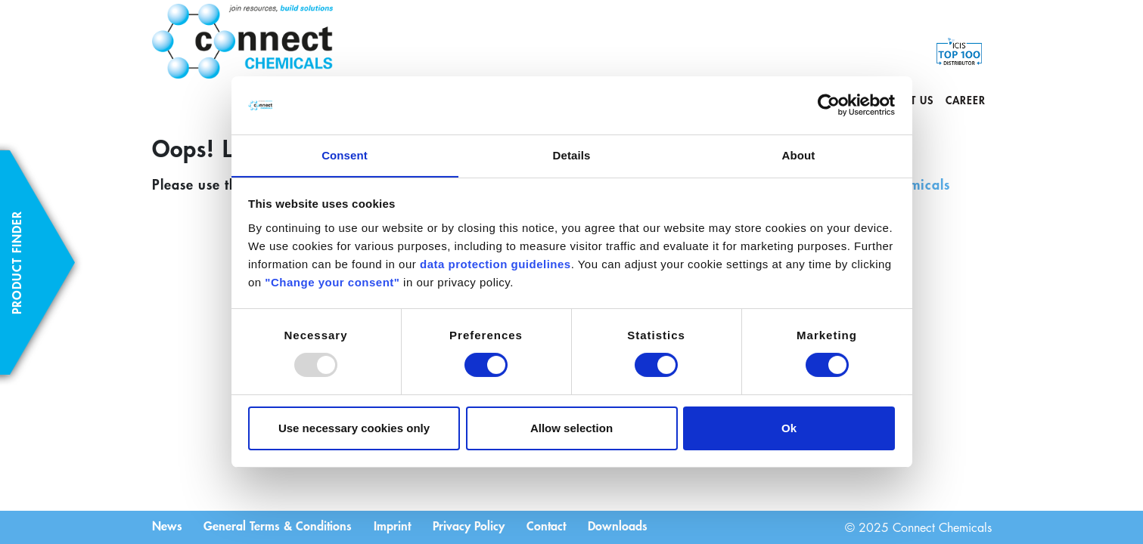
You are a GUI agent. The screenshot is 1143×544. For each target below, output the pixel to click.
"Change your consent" (332, 282)
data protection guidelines (495, 264)
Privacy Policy (472, 526)
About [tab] (798, 154)
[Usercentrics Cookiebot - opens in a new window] (829, 105)
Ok (789, 428)
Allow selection (571, 428)
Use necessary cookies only (354, 428)
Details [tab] (572, 154)
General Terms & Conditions (279, 526)
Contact (550, 526)
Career (966, 100)
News (167, 526)
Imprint (394, 526)
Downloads (622, 526)
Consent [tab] (344, 154)
